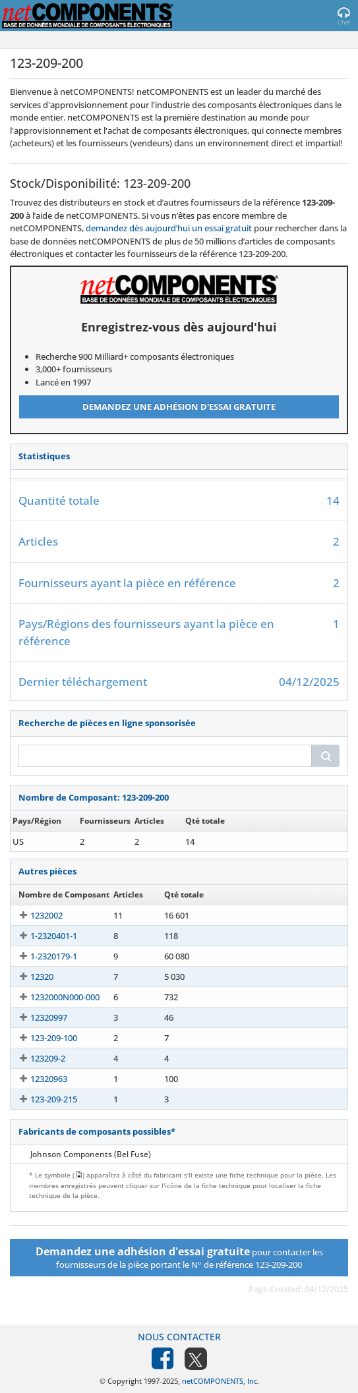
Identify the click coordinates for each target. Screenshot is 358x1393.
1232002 (34, 915)
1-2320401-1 (41, 936)
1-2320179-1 (41, 956)
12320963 (36, 1079)
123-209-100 (41, 1038)
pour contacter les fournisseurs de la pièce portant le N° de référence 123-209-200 (179, 1257)
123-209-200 (41, 841)
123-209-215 (41, 1099)
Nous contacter (179, 1336)
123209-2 (35, 1058)
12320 (30, 976)
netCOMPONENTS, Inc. (220, 1381)
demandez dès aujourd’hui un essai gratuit (169, 228)
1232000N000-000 (53, 997)
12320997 (36, 1017)
